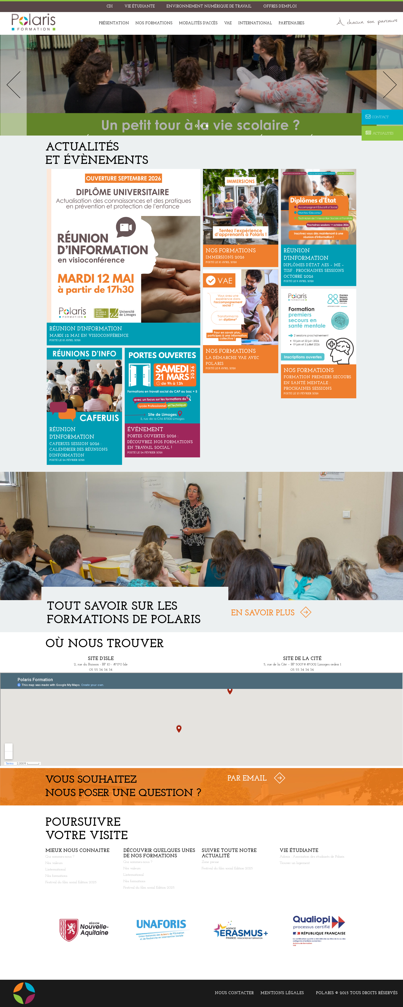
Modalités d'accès (198, 23)
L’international (55, 869)
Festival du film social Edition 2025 (71, 882)
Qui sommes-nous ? (59, 857)
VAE (228, 23)
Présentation (114, 23)
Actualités (379, 133)
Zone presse (210, 862)
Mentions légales (282, 993)
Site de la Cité (302, 658)
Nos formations (154, 23)
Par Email (247, 778)
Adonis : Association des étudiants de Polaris (312, 857)
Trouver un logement (295, 863)
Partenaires (291, 23)
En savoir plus (263, 613)
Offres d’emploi (280, 7)
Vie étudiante (139, 7)
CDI (110, 7)
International (255, 23)
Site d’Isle (101, 658)
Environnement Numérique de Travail (209, 7)
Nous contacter (234, 993)
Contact (377, 116)
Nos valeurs (53, 863)
